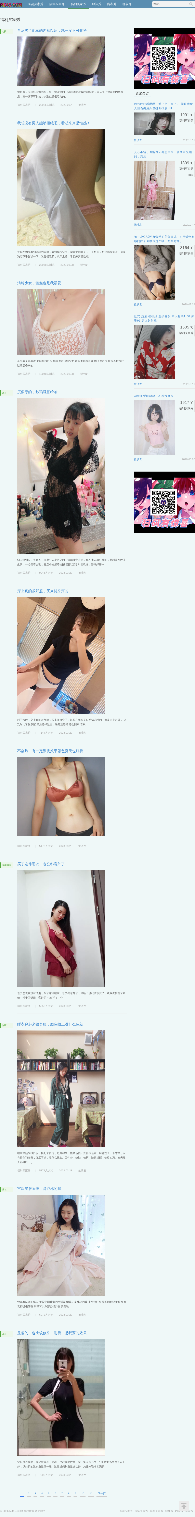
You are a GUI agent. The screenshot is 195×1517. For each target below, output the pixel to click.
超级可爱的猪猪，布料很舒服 (154, 396)
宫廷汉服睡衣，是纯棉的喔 (39, 1189)
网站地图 (40, 1511)
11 (91, 1493)
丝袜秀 (96, 4)
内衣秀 (111, 4)
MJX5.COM (11, 4)
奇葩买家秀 (35, 4)
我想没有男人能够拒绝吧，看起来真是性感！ (53, 123)
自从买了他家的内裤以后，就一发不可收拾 (52, 31)
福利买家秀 (78, 4)
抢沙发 (82, 104)
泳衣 (4, 392)
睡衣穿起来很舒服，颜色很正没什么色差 (50, 1024)
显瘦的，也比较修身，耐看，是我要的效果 (52, 1333)
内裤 (4, 31)
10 (82, 1493)
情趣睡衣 (6, 865)
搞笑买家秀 (57, 4)
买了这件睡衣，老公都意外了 (41, 864)
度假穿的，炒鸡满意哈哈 (37, 392)
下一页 (102, 1493)
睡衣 (4, 1025)
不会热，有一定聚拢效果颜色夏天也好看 (50, 751)
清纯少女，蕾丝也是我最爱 (39, 283)
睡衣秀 (127, 4)
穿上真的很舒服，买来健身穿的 (42, 591)
